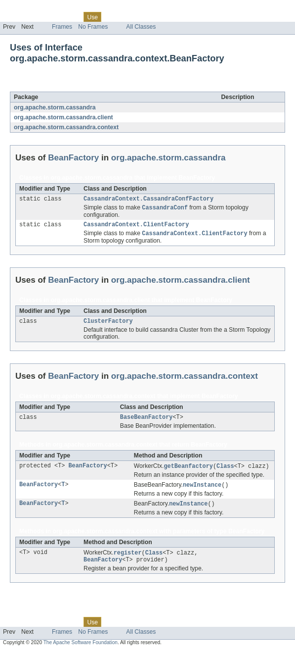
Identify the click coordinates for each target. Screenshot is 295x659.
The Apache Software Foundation (80, 650)
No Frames (93, 26)
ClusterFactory (108, 325)
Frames (62, 26)
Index (169, 16)
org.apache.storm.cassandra (55, 107)
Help (188, 16)
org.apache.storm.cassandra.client (63, 117)
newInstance (202, 491)
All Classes (141, 26)
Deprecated (140, 16)
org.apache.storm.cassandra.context (66, 127)
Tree (113, 16)
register (128, 559)
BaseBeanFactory (146, 422)
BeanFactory (86, 86)
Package (45, 16)
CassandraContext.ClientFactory (136, 227)
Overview (15, 16)
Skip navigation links (27, 8)
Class (70, 16)
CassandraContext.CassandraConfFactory (148, 199)
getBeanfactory (188, 471)
